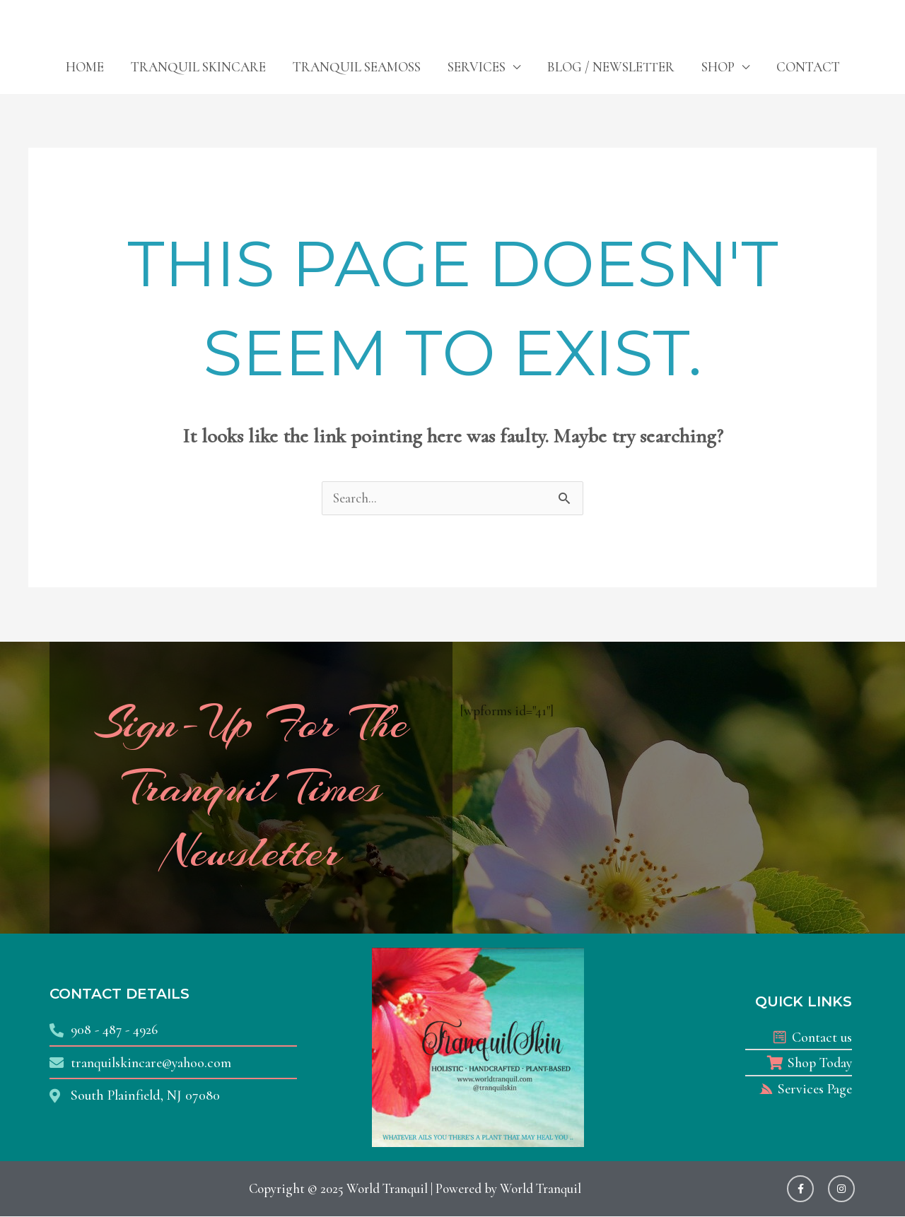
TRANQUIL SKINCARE (198, 67)
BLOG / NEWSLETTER (611, 67)
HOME (85, 67)
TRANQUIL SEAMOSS (357, 67)
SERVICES (477, 67)
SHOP (718, 67)
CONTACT (808, 67)
